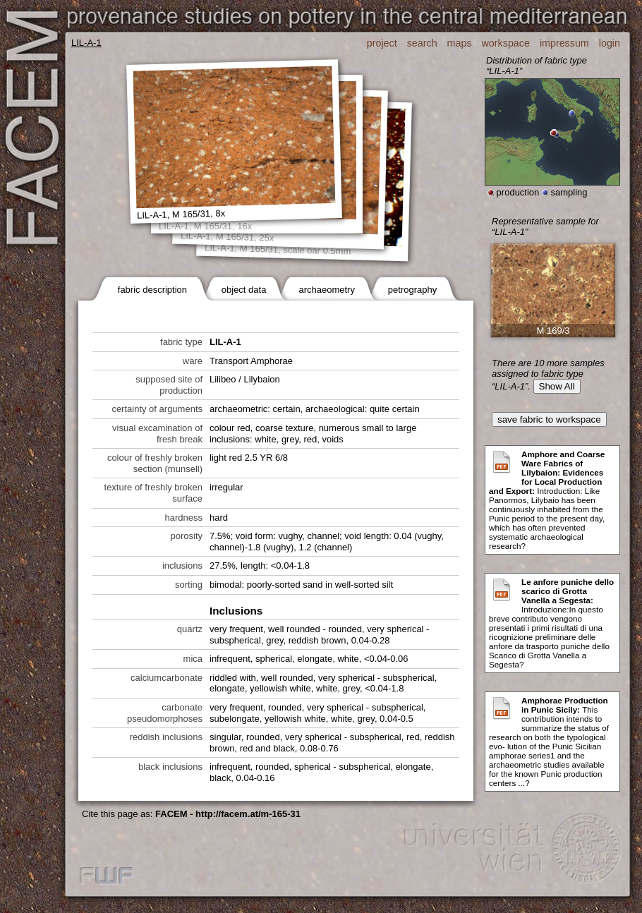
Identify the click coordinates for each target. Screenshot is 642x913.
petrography (412, 289)
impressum (564, 43)
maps (459, 43)
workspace (506, 43)
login (609, 43)
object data (244, 289)
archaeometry (326, 289)
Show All (557, 386)
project (382, 43)
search (422, 43)
